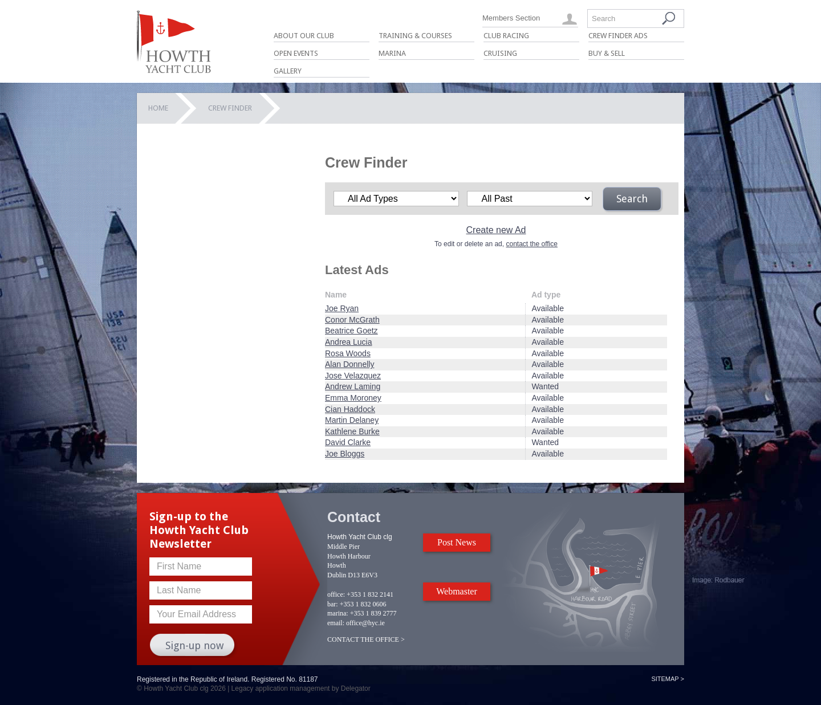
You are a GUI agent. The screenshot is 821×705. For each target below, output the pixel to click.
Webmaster (456, 591)
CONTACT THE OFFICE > (366, 639)
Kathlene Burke (352, 431)
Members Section (511, 18)
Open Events (296, 53)
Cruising (500, 53)
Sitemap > (667, 678)
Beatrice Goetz (351, 330)
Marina (392, 53)
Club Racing (506, 35)
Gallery (288, 71)
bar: (332, 604)
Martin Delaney (352, 420)
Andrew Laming (352, 386)
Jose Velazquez (353, 375)
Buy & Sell (606, 53)
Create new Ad (496, 230)
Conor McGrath (352, 319)
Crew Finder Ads (618, 35)
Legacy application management (280, 688)
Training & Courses (415, 35)
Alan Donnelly (349, 364)
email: (335, 623)
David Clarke (348, 442)
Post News (456, 542)
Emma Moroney (353, 397)
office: (336, 594)
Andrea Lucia (348, 342)
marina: (337, 613)
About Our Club (304, 35)
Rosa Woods (348, 353)
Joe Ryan (342, 308)
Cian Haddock (350, 409)
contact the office (532, 244)
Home (158, 108)
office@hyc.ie (365, 623)
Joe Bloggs (344, 453)
